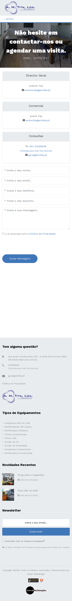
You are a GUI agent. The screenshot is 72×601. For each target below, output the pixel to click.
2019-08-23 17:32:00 (28, 495)
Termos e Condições (33, 541)
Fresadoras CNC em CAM (16, 423)
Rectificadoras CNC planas (17, 427)
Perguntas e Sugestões (31, 475)
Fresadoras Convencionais (16, 449)
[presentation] (25, 244)
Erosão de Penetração (14, 445)
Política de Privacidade (42, 233)
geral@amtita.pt (37, 155)
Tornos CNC (9, 438)
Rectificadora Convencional (17, 453)
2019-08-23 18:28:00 (28, 480)
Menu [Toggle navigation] (9, 18)
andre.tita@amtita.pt (38, 120)
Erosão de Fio (10, 442)
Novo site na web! (28, 490)
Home (27, 58)
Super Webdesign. (36, 574)
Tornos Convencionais (14, 434)
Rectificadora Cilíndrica (15, 430)
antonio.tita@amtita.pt (37, 90)
